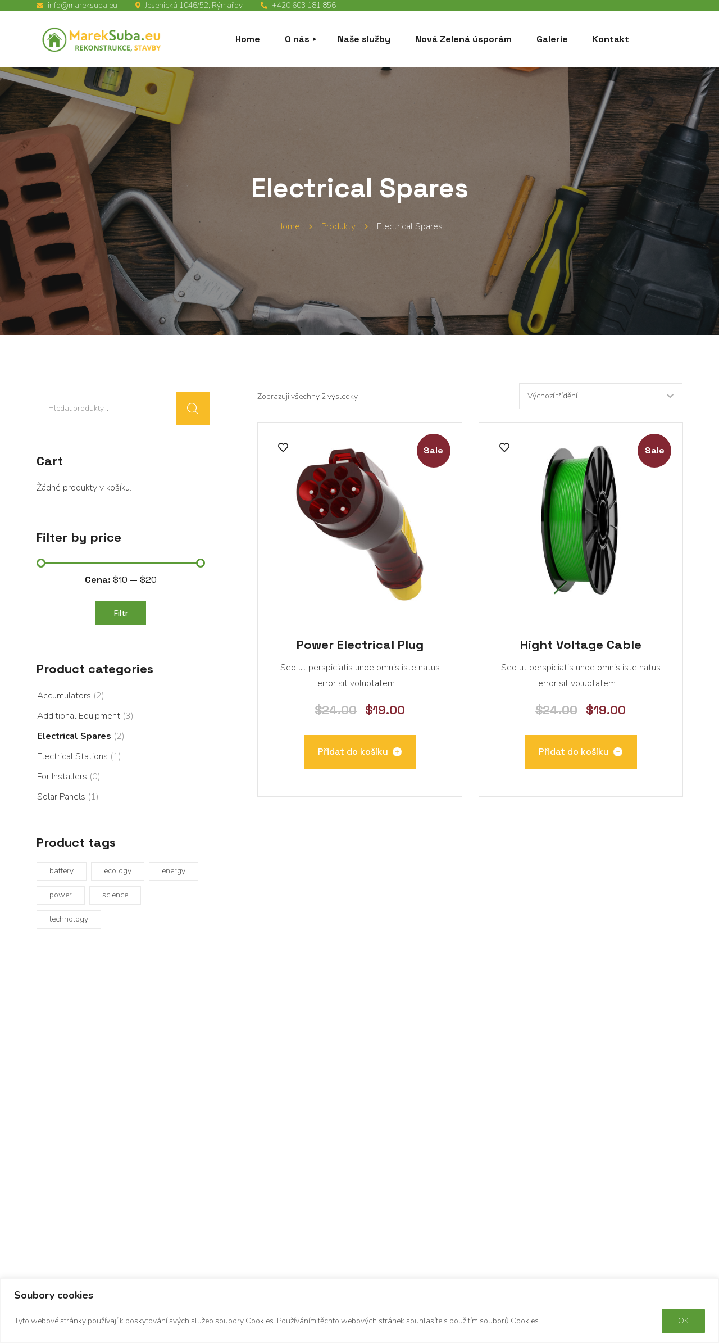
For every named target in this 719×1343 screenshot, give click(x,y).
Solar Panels (61, 797)
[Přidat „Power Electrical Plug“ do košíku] (360, 751)
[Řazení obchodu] (600, 396)
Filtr (121, 613)
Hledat (193, 408)
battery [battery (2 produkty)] (61, 870)
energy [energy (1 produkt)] (173, 870)
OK (683, 1320)
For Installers (62, 776)
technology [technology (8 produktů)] (68, 919)
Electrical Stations (72, 756)
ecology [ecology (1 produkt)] (117, 870)
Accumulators (64, 695)
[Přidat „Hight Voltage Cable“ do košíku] (581, 751)
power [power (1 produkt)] (60, 895)
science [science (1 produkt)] (115, 895)
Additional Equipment (78, 716)
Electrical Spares (74, 736)
